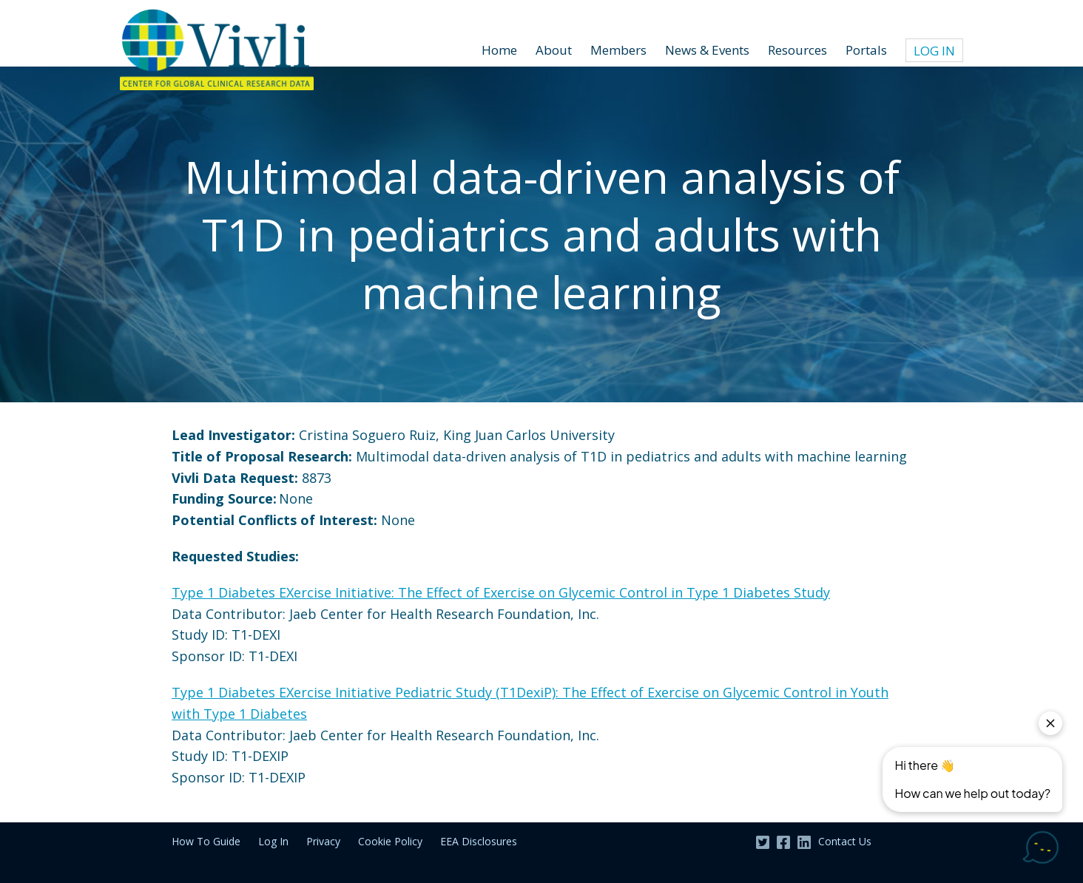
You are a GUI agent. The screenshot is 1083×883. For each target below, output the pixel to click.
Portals (866, 49)
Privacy (323, 841)
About (554, 49)
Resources (797, 49)
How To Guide (206, 841)
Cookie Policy (390, 841)
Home (499, 49)
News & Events (707, 49)
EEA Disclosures (478, 841)
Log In (934, 50)
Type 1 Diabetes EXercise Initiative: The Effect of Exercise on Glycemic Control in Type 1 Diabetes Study (501, 592)
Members (618, 49)
